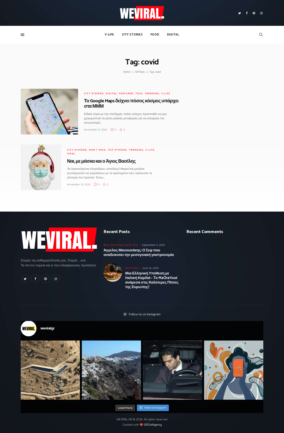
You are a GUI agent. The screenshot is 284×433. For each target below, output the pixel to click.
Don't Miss (97, 149)
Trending (152, 93)
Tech (139, 93)
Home (126, 72)
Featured (126, 93)
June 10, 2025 (150, 268)
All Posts (140, 72)
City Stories (94, 93)
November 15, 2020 (79, 184)
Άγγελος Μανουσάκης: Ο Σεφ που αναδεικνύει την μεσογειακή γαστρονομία (139, 252)
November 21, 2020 (95, 129)
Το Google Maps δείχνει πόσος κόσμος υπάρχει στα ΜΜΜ (131, 103)
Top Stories (117, 149)
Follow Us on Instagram (145, 314)
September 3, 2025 (153, 244)
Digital (111, 93)
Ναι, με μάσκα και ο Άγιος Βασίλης (101, 161)
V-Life (165, 93)
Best (106, 244)
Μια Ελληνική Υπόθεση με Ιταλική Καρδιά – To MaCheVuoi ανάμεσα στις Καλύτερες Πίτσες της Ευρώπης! (151, 280)
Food (127, 244)
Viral (71, 153)
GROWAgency (153, 424)
